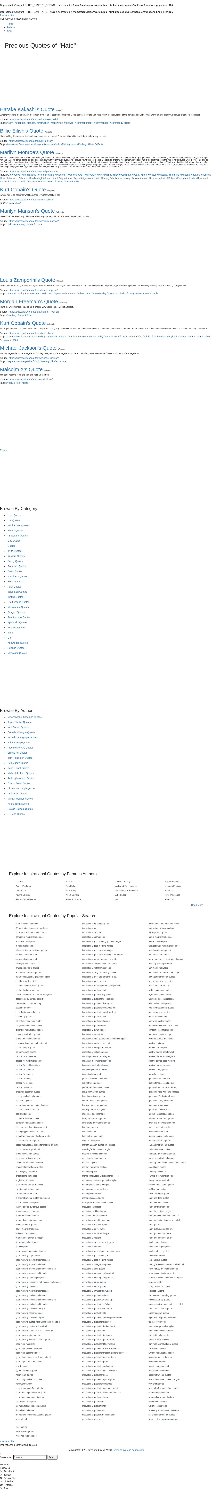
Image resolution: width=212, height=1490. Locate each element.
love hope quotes (90, 1127)
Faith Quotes (14, 586)
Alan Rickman (72, 886)
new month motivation (158, 968)
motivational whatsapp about (161, 928)
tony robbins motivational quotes (163, 1344)
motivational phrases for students (97, 1291)
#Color (188, 336)
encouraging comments (26, 1171)
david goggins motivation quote (30, 1131)
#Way (197, 336)
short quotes (154, 1224)
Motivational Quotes (18, 607)
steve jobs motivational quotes (162, 1273)
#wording (11, 315)
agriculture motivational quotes (30, 937)
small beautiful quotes (158, 1242)
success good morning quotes (162, 1295)
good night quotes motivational (30, 1362)
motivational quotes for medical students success (104, 1353)
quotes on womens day (159, 1105)
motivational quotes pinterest (95, 1397)
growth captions (23, 1366)
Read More (197, 905)
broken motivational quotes (28, 1039)
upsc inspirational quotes (160, 1366)
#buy (180, 336)
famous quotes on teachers (28, 1211)
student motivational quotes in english (166, 1277)
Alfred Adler (120, 895)
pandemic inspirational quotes (162, 1030)
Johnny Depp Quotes (19, 742)
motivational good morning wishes (97, 1260)
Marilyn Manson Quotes (20, 798)
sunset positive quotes (159, 1313)
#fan (140, 336)
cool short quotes (23, 1114)
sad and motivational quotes (161, 1145)
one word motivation (158, 1016)
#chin (134, 178)
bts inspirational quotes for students (32, 1043)
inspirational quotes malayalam (96, 1021)
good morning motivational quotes (31, 1295)
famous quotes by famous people (31, 1207)
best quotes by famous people (29, 999)
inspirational (21, 1419)
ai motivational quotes (26, 946)
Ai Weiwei (70, 882)
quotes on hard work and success (164, 1092)
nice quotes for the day (159, 985)
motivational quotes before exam (97, 1308)
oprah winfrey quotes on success (163, 1025)
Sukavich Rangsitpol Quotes (23, 737)
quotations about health (159, 1078)
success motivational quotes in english (166, 1304)
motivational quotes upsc (93, 1410)
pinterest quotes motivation (161, 1039)
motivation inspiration (91, 1207)
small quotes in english (159, 1251)
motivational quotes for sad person (97, 1366)
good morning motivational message (32, 1291)
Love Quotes (14, 515)
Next (5, 450)
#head (48, 178)
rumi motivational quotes (160, 1140)
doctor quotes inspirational (28, 1149)
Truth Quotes (14, 551)
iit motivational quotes (25, 1410)
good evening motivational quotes (31, 1251)
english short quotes (25, 1180)
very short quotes (156, 1384)
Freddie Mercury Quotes (20, 747)
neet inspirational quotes (160, 950)
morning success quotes (93, 1198)
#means (162, 174)
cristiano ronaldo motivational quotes (32, 1127)
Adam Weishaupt (23, 886)
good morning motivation (27, 1286)
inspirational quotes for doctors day (98, 999)
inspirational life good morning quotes (99, 972)
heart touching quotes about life (30, 1397)
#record (63, 336)
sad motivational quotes (159, 1149)
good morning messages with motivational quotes (38, 1282)
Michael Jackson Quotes (21, 773)
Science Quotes (16, 648)
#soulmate (126, 174)
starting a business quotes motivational (166, 1264)
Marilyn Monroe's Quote (27, 152)
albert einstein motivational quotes (31, 950)
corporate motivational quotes (29, 1123)
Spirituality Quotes (17, 622)
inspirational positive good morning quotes (101, 985)
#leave (81, 336)
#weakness (12, 144)
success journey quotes (159, 1300)
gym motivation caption (26, 1370)
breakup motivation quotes (28, 1034)
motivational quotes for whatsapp (97, 1384)
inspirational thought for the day (96, 1047)
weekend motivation (158, 1401)
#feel (56, 144)
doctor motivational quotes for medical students (37, 1145)
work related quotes (25, 1431)
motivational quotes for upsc (95, 1375)
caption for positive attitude (28, 1065)
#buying (171, 336)
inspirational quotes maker (94, 1016)
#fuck (124, 336)
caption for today (23, 1078)
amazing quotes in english (27, 968)
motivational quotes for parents (96, 1362)
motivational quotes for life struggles (98, 1344)
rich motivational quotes (159, 1131)
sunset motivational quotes (161, 1308)
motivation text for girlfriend (94, 1216)
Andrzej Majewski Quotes (21, 778)
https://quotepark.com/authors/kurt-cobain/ (31, 199)
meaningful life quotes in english (96, 1149)
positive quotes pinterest (159, 1065)
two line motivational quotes (161, 1353)
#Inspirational (29, 174)
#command (116, 122)
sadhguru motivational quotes (162, 1154)
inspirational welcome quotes (95, 1052)
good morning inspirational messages (33, 1260)
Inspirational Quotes (18, 525)
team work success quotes (161, 1331)
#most (144, 174)
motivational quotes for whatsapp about (100, 1388)
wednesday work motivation (161, 1397)
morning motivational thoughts (95, 1185)
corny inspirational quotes (27, 1118)
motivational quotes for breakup (96, 1322)
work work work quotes (26, 1436)
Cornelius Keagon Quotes (21, 732)
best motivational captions (27, 990)
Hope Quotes (15, 581)
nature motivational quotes (161, 937)
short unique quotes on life (161, 1238)
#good (77, 178)
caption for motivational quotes (30, 1061)
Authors (11, 27)
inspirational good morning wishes (97, 946)
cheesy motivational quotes (28, 1096)
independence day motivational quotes (33, 1415)
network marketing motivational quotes (166, 959)
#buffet (54, 361)
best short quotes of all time (28, 1012)
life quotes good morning (93, 1114)
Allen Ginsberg (172, 882)
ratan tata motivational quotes (162, 1123)
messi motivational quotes (94, 1158)
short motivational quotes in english (164, 1220)
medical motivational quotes (94, 1154)
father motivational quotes (27, 1216)
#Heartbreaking (46, 174)
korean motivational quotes (94, 1101)
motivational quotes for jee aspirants (98, 1339)
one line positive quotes (159, 1012)
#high (40, 178)
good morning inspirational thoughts (32, 1273)
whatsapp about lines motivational (164, 1410)
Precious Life (7, 15)
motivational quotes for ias (94, 1331)
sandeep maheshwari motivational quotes (167, 1162)
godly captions (22, 1246)
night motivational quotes (160, 994)
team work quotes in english (161, 1326)
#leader (31, 122)
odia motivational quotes (159, 1003)
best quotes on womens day (28, 1003)
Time (10, 632)
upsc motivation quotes (159, 1370)
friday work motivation (26, 1233)
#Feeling (81, 144)
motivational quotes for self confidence (99, 1370)
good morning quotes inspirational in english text (38, 1322)
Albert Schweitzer (73, 899)
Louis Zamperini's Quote (27, 280)
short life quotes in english (160, 1211)
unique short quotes (157, 1362)
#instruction (43, 122)
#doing (147, 336)
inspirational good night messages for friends (102, 955)
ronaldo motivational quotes (161, 1136)
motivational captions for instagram (98, 1242)
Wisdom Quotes (16, 556)
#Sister (3, 181)
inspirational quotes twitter (94, 1025)
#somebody (33, 293)
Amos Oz (169, 890)
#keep (23, 178)
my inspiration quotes (158, 932)
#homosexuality (95, 336)
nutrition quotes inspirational (161, 999)
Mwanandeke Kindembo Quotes (25, 717)
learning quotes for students (94, 1105)
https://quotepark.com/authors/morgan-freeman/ (34, 311)
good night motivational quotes (30, 1348)
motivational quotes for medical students (100, 1348)
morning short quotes (91, 1193)
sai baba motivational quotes (161, 1158)
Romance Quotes (17, 566)
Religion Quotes (16, 612)
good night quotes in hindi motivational (33, 1357)
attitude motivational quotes (28, 972)
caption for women (24, 1083)
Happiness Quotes (17, 576)
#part (136, 174)
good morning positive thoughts (30, 1317)
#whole (72, 174)
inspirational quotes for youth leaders (99, 1012)
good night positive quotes (27, 1353)
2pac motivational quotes (27, 924)
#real (50, 293)
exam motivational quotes (27, 1193)
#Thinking (121, 293)
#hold (32, 178)
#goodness (66, 178)
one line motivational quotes (161, 1008)
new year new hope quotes (161, 981)
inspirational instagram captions (96, 968)
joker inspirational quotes (93, 1096)
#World (50, 181)
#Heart (190, 178)
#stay (115, 174)
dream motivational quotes (28, 1158)
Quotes (11, 545)
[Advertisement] (106, 74)
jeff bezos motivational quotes (95, 1087)
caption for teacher (24, 1074)
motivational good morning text (96, 1255)
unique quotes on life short (161, 1357)
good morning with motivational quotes (33, 1339)
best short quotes (23, 1008)
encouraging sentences (26, 1176)
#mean (185, 174)
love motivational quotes (93, 1136)
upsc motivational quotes (160, 1375)
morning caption (89, 1171)
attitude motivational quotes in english (33, 977)
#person (72, 293)
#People (14, 340)
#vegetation (12, 361)
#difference (159, 336)
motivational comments (92, 1246)
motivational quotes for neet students (99, 1357)
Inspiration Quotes (17, 591)
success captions (156, 1291)
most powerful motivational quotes (97, 1202)
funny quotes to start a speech (29, 1238)
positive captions (156, 1043)
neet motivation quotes (159, 955)
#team (9, 122)
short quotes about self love (161, 1229)
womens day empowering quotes (163, 1419)
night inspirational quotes (160, 990)
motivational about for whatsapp (96, 1220)
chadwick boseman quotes (28, 1092)
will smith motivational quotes (162, 1415)
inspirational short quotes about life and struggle (104, 1039)
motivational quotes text (93, 1401)
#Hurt (111, 293)
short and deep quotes (159, 1198)
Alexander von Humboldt (126, 890)
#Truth (59, 181)
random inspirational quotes (161, 1114)
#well (80, 174)
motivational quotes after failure (96, 1304)
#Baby (170, 178)
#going (86, 178)
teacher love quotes (157, 1322)
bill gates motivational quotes (29, 1025)
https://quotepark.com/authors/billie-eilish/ (31, 141)
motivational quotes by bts (94, 1313)
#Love (16, 174)
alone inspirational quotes (27, 955)
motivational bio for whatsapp (95, 1233)
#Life (8, 174)
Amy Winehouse (172, 895)
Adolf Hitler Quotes (18, 793)
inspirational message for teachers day (99, 977)
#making (35, 144)
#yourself (61, 174)
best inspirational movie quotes (30, 985)
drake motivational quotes (27, 1154)
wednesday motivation (159, 1392)
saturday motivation (157, 1171)
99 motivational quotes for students (31, 928)
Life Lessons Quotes (18, 602)
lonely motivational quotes (94, 1118)
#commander (101, 122)
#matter (195, 174)
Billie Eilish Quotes (17, 752)
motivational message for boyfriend (98, 1273)
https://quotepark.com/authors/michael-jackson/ (34, 358)
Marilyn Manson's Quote (27, 211)
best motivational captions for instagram (34, 994)
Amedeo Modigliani (174, 886)
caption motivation (24, 1087)
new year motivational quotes (162, 977)
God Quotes (14, 540)
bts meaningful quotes (26, 1047)
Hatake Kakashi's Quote (27, 109)
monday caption (89, 1162)
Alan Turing (71, 890)
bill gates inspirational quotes (29, 1021)
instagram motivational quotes (95, 1065)
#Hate (127, 122)
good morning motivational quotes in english (36, 1300)
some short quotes (157, 1255)
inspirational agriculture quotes (96, 924)
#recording (39, 336)
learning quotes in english (93, 1109)
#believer (154, 178)
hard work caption (24, 1384)
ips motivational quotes (92, 1074)
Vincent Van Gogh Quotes (21, 788)
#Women (206, 336)
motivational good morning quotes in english (102, 1251)
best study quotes (24, 1016)
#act (162, 178)
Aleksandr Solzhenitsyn (126, 886)
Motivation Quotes (17, 653)
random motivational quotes (161, 1118)
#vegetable (26, 361)
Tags (9, 30)
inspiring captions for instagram (96, 1056)
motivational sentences (92, 1419)
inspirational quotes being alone (96, 994)
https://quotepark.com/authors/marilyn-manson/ (34, 221)
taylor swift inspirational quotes (162, 1317)
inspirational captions (91, 932)
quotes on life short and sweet (162, 1096)
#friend (95, 178)
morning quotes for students (95, 1189)
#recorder (52, 336)
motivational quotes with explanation (98, 1415)
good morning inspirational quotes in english (36, 1269)
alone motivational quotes (27, 959)
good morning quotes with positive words (34, 1331)
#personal (60, 293)
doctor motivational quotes (28, 1140)
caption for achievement (26, 1056)
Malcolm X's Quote (21, 369)
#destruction (84, 293)
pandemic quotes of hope (160, 1034)
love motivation (89, 1131)
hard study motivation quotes (29, 1379)
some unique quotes (158, 1260)
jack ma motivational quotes (94, 1078)
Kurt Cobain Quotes (18, 727)
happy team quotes (24, 1375)
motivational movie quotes (94, 1286)
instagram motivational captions (96, 1061)
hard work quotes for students (29, 1388)
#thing (107, 174)
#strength (20, 122)
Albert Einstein (72, 895)
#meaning (174, 174)
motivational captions (91, 1238)
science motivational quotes (161, 1185)
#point (72, 336)
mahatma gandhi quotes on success (98, 1145)
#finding (105, 178)
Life (10, 637)
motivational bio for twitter (93, 1229)
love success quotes (91, 1140)
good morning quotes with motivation (32, 1326)
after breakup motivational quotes (31, 932)
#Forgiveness (135, 293)
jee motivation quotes (91, 1083)
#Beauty (31, 181)
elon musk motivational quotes (29, 1162)
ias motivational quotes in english (31, 1406)
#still (36, 361)
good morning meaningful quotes (31, 1277)
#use (8, 336)
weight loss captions (158, 1406)
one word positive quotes (160, 1021)
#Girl (22, 181)
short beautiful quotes (158, 1202)
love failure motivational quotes (96, 1123)
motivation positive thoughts (94, 1211)
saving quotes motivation (160, 1180)
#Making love (68, 144)
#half (55, 178)
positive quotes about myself (161, 1052)
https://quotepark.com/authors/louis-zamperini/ (33, 290)
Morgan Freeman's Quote (29, 301)
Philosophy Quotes (18, 535)
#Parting (180, 178)
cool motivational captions (27, 1109)
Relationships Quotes (19, 617)
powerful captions (156, 1074)
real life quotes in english (160, 1127)
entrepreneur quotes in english (29, 1185)
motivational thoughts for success (164, 924)
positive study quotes (158, 1070)
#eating (45, 361)
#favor (132, 336)
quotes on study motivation (161, 1101)
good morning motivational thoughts (32, 1304)
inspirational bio (89, 928)
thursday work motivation (160, 1339)
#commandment (83, 122)
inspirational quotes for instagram (97, 1003)
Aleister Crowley (122, 882)
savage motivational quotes (161, 1176)
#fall (8, 224)
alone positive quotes (25, 963)
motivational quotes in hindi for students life (101, 1392)
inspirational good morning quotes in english (102, 941)
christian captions (24, 1101)
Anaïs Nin (169, 899)
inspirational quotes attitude (94, 990)
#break (143, 178)
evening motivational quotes (28, 1189)
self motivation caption (159, 1193)
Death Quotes (15, 571)
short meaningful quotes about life (164, 1216)
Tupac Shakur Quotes (19, 722)
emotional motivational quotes (29, 1167)
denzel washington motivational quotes (33, 1136)
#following (56, 122)
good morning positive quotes (29, 1313)
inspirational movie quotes (94, 981)
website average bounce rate (129, 1450)
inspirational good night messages (97, 950)
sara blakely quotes (157, 1167)
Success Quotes (16, 627)
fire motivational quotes (26, 1224)
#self (43, 293)
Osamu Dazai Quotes (19, 783)
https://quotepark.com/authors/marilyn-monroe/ (33, 171)
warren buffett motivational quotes (164, 1388)
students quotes (156, 1282)
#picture (24, 144)
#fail (113, 178)
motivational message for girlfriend (97, 1277)
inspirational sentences (92, 1034)
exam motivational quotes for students (33, 1198)
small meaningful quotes (159, 1246)
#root (9, 382)
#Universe (201, 178)
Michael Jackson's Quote (28, 348)
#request (27, 336)
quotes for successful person (162, 1083)
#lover (3, 178)
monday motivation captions (95, 1167)
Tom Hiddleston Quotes (20, 757)
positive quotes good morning (162, 1061)
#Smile (100, 144)
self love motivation (157, 1189)
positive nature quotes (158, 1047)
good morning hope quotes (28, 1255)
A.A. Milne (20, 882)
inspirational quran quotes (93, 1030)
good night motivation (25, 1344)
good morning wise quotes (28, 1335)
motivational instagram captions (96, 1264)
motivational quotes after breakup (97, 1300)
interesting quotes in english (95, 1070)
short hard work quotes (159, 1207)
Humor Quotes (15, 530)
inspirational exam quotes (93, 937)
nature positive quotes (158, 941)
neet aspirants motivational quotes (164, 946)
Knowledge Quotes (18, 642)
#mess (152, 174)
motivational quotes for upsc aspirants (99, 1379)
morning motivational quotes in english (99, 1180)
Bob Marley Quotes (18, 763)
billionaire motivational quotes (29, 1030)
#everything (124, 178)
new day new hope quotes (160, 963)
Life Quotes (14, 520)
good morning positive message (30, 1308)
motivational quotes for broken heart (98, 1326)
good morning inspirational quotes (31, 1264)
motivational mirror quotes (94, 1282)
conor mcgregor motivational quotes (32, 1105)
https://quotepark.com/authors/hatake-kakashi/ (33, 119)
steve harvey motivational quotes (163, 1269)
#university (90, 174)
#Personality (99, 293)
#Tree (17, 382)
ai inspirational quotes (26, 941)
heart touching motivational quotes (31, 1392)
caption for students (25, 1070)
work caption (21, 1427)
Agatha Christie (23, 895)
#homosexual (112, 336)
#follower (68, 122)
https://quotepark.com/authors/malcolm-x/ (31, 379)
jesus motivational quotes (93, 1092)
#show (16, 336)
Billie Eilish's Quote (21, 131)
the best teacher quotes (159, 1335)
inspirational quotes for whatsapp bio (98, 1008)
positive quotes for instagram (162, 1056)
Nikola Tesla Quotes (18, 803)
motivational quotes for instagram (97, 1335)
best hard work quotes (26, 981)
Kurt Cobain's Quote (23, 189)
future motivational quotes (27, 1242)
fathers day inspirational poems (30, 1220)
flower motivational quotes (27, 1229)
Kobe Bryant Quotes (18, 768)
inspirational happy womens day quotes (100, 959)
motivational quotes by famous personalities (102, 1317)
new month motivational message (164, 972)
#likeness (47, 144)
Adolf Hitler (21, 890)
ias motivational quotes (26, 1401)
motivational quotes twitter (94, 1406)
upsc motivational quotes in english (164, 1379)
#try (100, 174)
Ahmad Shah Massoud (26, 899)
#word (21, 315)
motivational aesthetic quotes (95, 1224)
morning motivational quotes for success (100, 1176)
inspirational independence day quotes (99, 963)
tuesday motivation (157, 1348)
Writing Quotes (15, 597)
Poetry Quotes (15, 561)
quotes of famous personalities (162, 1087)
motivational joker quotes (93, 1269)
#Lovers (13, 181)
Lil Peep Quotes (16, 814)
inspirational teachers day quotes (97, 1043)
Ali (116, 899)
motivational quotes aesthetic (95, 1295)
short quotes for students (160, 1233)
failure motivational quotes (27, 1202)
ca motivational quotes (26, 1052)
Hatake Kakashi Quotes (20, 809)
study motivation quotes (159, 1286)
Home (10, 23)
